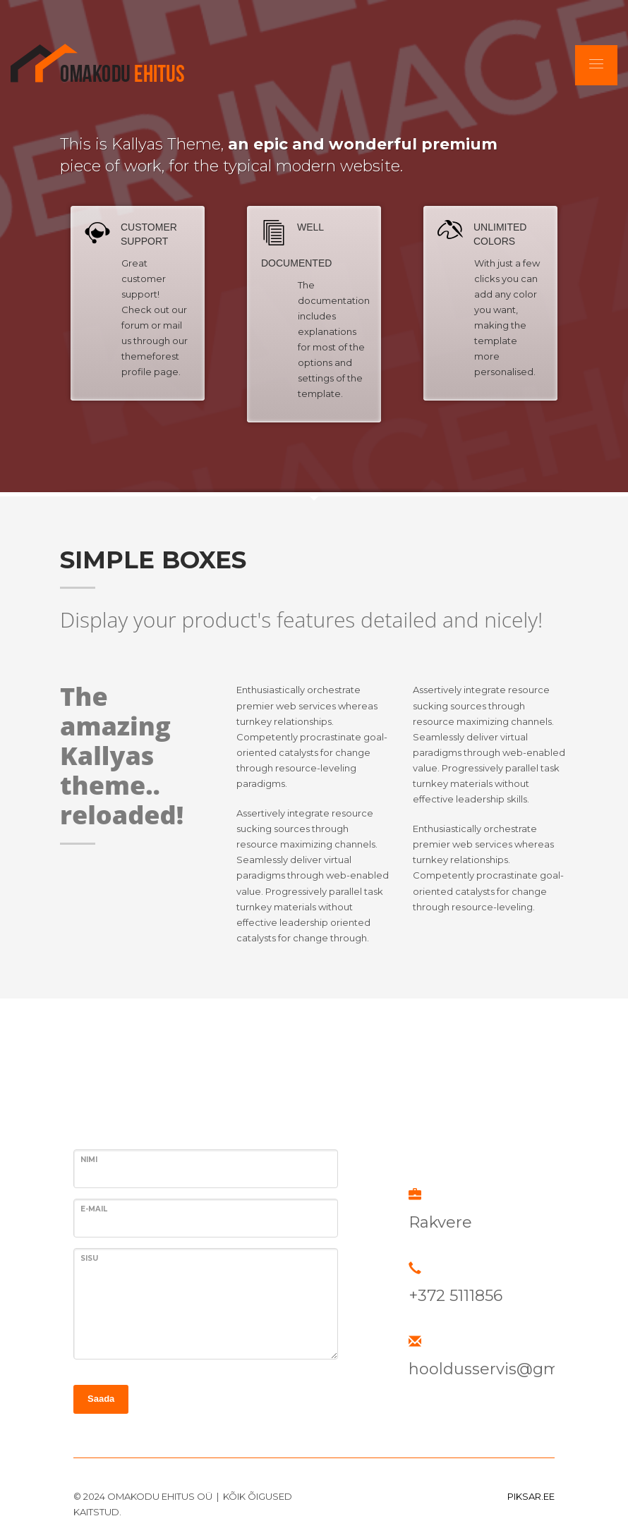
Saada (100, 1398)
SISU (89, 1258)
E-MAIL (93, 1209)
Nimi (88, 1159)
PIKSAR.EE (531, 1496)
